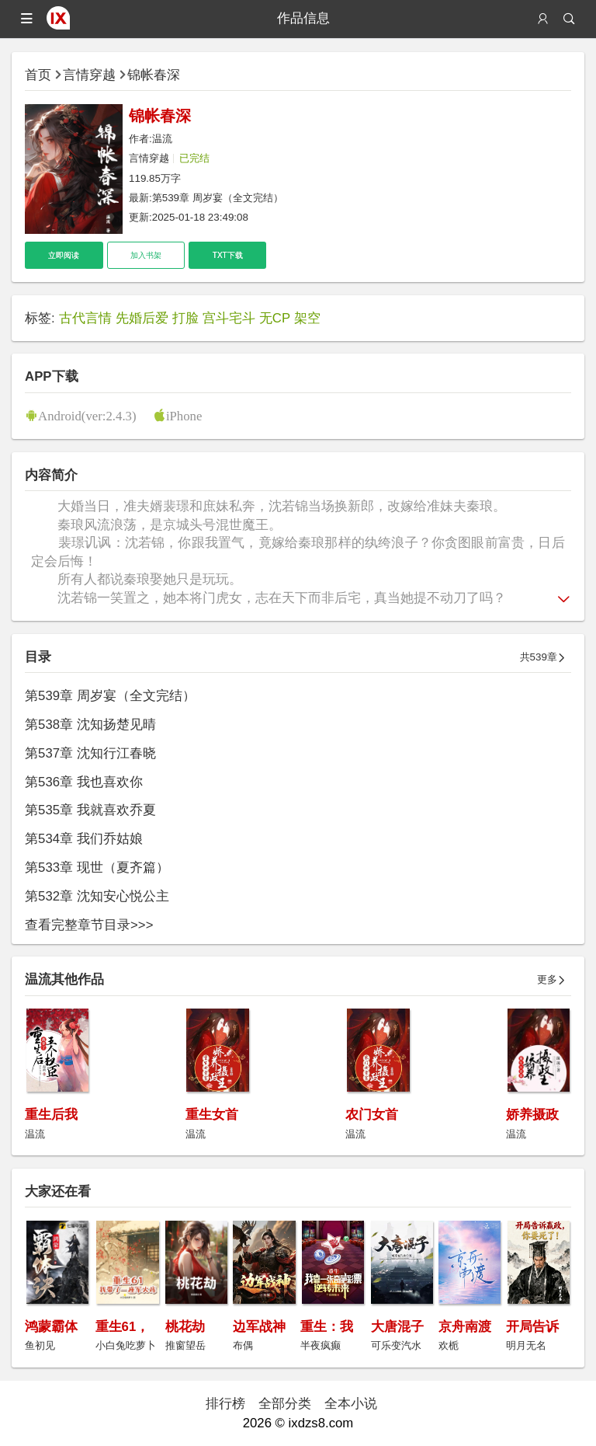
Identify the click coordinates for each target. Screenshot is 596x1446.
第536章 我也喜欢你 (84, 782)
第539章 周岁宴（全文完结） (217, 198)
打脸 (185, 318)
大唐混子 (397, 1326)
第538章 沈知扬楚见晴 (90, 724)
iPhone (184, 415)
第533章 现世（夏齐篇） (97, 867)
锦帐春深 (153, 75)
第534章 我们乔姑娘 (84, 838)
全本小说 (350, 1403)
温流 (162, 139)
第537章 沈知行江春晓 (90, 753)
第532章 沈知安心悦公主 (97, 896)
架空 (307, 318)
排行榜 (225, 1403)
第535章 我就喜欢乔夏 (90, 810)
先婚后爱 (142, 318)
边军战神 (259, 1326)
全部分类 (284, 1403)
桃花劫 (185, 1326)
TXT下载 (228, 255)
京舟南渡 (464, 1326)
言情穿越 (89, 75)
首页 (38, 75)
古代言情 (85, 318)
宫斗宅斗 (229, 318)
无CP (274, 318)
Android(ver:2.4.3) (87, 415)
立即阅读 (63, 255)
